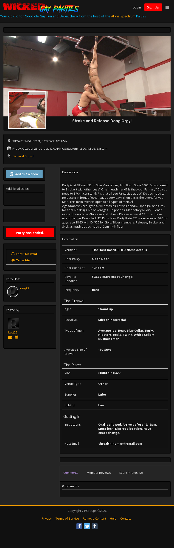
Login (136, 7)
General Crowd (23, 156)
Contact (125, 518)
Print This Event (26, 254)
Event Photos (131, 473)
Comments (70, 473)
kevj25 (24, 288)
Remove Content (94, 518)
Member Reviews (99, 473)
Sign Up (153, 7)
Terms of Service (67, 518)
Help (113, 518)
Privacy (47, 518)
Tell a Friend (24, 260)
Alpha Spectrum (123, 16)
